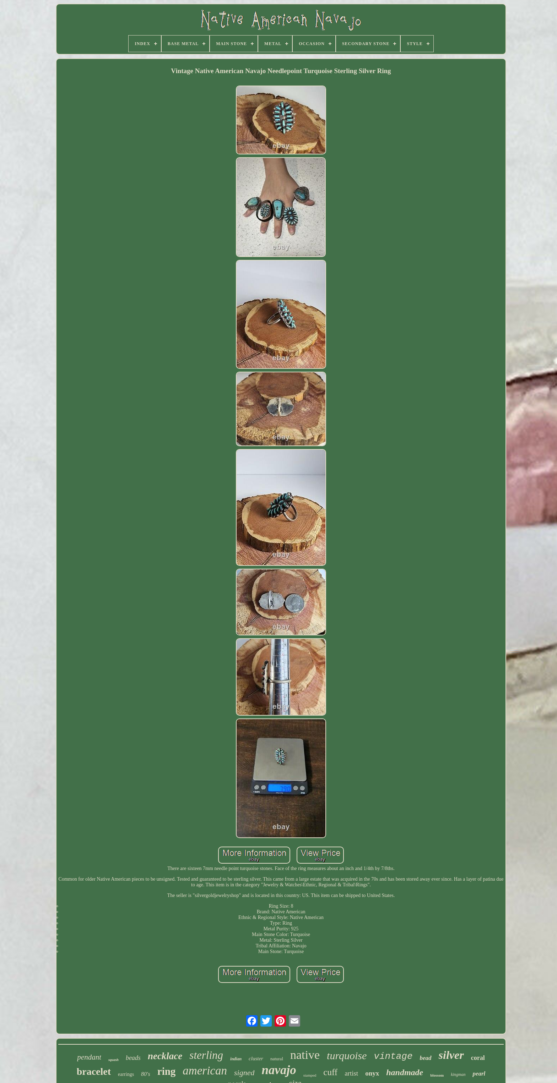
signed (244, 1072)
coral (478, 1057)
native (305, 1054)
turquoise (347, 1055)
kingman (458, 1074)
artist (351, 1073)
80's (145, 1074)
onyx (372, 1073)
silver (451, 1055)
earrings (126, 1074)
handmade (404, 1072)
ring (166, 1071)
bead (426, 1058)
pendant (89, 1057)
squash (113, 1060)
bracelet (94, 1071)
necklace (165, 1056)
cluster (256, 1058)
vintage (393, 1056)
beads (133, 1057)
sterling (206, 1055)
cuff (330, 1072)
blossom (437, 1075)
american (205, 1070)
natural (276, 1058)
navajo (278, 1070)
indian (236, 1058)
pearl (478, 1073)
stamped (310, 1075)
